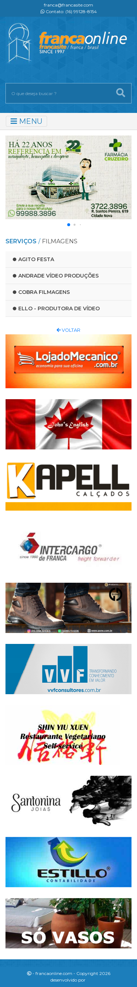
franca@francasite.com (68, 5)
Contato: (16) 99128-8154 (69, 11)
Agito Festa (33, 259)
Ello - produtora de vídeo (56, 308)
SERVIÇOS (21, 241)
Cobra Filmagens (41, 292)
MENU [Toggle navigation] (26, 121)
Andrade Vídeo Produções (56, 275)
